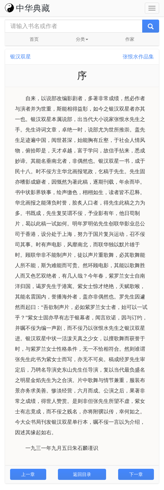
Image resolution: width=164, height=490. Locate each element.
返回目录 (82, 474)
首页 (34, 39)
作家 (129, 39)
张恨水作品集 (138, 56)
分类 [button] (82, 39)
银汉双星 (20, 56)
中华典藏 (27, 8)
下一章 (136, 474)
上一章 (28, 474)
